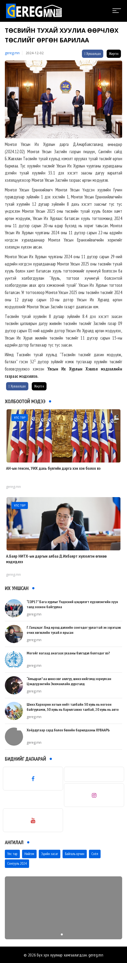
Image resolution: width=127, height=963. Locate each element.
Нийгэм (29, 853)
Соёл (94, 853)
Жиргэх (114, 53)
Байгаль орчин (74, 853)
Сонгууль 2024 (17, 863)
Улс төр (12, 853)
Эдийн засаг (49, 853)
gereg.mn (12, 53)
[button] (62, 934)
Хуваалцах (92, 53)
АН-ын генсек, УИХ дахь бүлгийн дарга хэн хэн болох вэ (53, 468)
